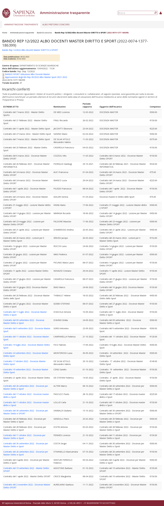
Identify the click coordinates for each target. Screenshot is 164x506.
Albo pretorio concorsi (56, 24)
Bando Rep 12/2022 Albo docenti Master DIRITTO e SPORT (80, 32)
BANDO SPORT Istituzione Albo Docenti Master (27, 74)
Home (4, 32)
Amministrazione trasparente (21, 24)
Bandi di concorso (44, 32)
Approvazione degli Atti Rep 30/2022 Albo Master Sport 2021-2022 (36, 77)
